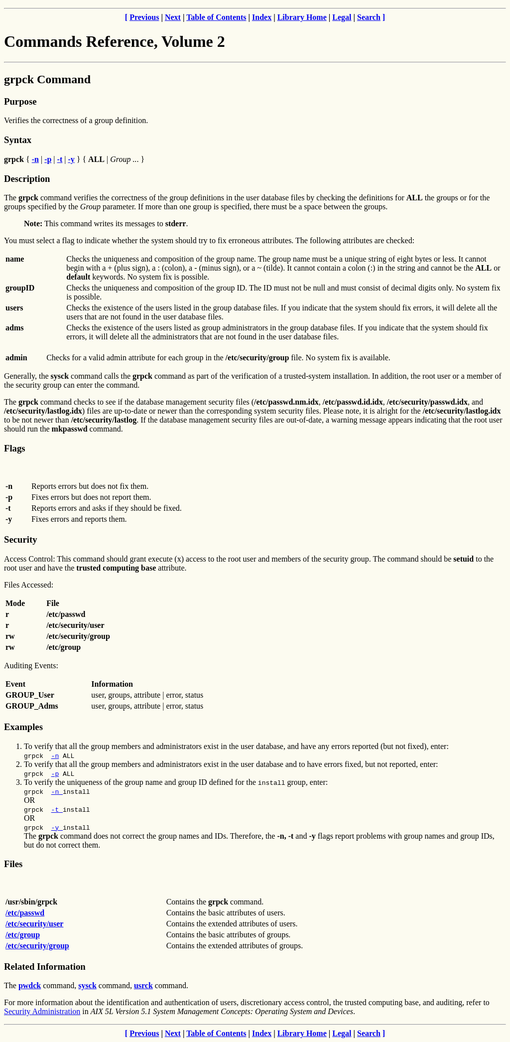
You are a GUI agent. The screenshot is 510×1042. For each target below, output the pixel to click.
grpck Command (47, 79)
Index (261, 17)
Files (13, 864)
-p (55, 773)
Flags (14, 448)
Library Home (302, 17)
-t (57, 809)
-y (57, 827)
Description (27, 178)
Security (20, 539)
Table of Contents (216, 17)
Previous (144, 17)
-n (55, 755)
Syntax (17, 140)
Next (173, 17)
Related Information (45, 966)
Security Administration (42, 1011)
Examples (23, 727)
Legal (341, 17)
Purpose (20, 101)
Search (369, 17)
